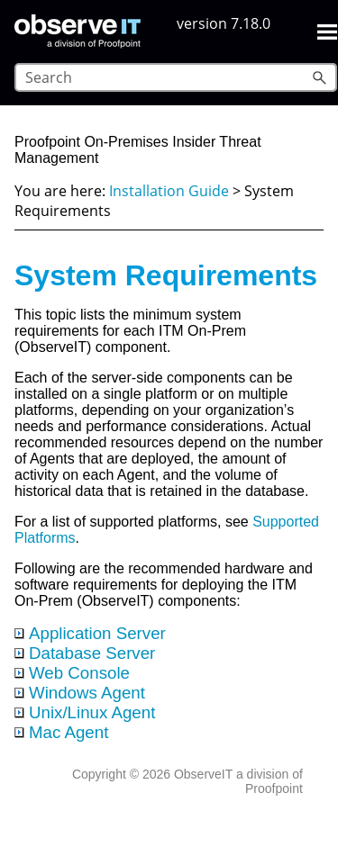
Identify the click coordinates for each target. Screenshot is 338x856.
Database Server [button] (84, 653)
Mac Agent (68, 732)
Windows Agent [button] (79, 692)
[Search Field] (175, 77)
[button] (321, 77)
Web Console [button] (72, 672)
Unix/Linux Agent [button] (84, 712)
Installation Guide (169, 191)
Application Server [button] (90, 633)
